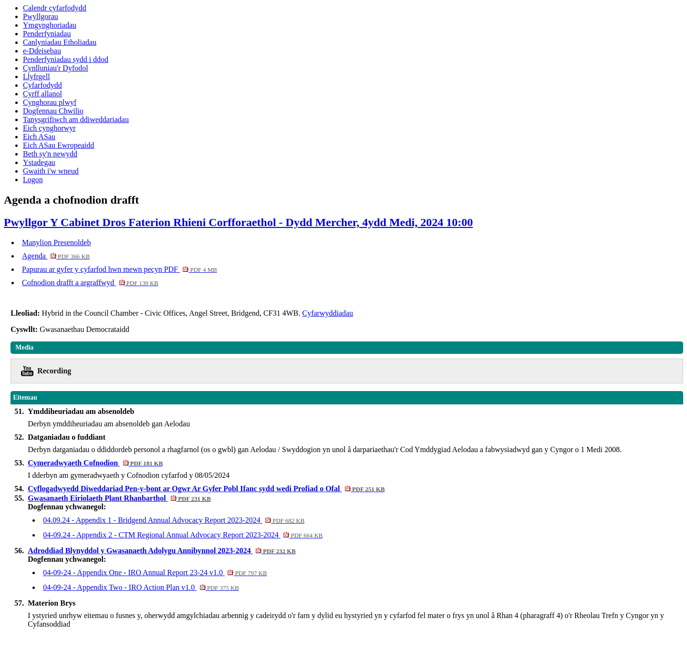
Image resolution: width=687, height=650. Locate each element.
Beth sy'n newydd (50, 154)
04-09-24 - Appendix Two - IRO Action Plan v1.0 (141, 587)
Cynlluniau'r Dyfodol (55, 68)
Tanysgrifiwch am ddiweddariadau (76, 119)
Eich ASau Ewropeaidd (58, 145)
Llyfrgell (36, 76)
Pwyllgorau (40, 16)
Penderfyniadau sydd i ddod (65, 59)
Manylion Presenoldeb (56, 242)
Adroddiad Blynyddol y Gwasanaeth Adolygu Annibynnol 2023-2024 (162, 551)
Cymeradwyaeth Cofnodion (95, 463)
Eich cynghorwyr (49, 128)
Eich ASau (39, 137)
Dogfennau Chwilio (53, 111)
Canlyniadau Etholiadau (59, 42)
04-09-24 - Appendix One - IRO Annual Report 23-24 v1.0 (155, 572)
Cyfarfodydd (42, 85)
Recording (54, 371)
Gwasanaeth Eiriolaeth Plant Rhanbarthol (119, 498)
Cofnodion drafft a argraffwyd (90, 283)
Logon (33, 179)
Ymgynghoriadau (49, 25)
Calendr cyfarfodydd (54, 8)
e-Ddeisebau (42, 51)
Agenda (56, 256)
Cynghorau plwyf (49, 102)
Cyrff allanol (42, 94)
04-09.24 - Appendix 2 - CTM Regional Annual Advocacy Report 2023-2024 (183, 535)
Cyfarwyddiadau (327, 313)
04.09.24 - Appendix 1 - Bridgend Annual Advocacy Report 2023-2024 (173, 520)
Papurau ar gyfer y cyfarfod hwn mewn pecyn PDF (119, 269)
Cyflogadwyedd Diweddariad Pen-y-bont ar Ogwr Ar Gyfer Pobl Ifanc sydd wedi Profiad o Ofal (206, 489)
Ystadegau (39, 162)
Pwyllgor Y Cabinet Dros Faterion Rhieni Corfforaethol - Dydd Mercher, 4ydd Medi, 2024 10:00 (238, 222)
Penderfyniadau (47, 34)
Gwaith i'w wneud (51, 171)
